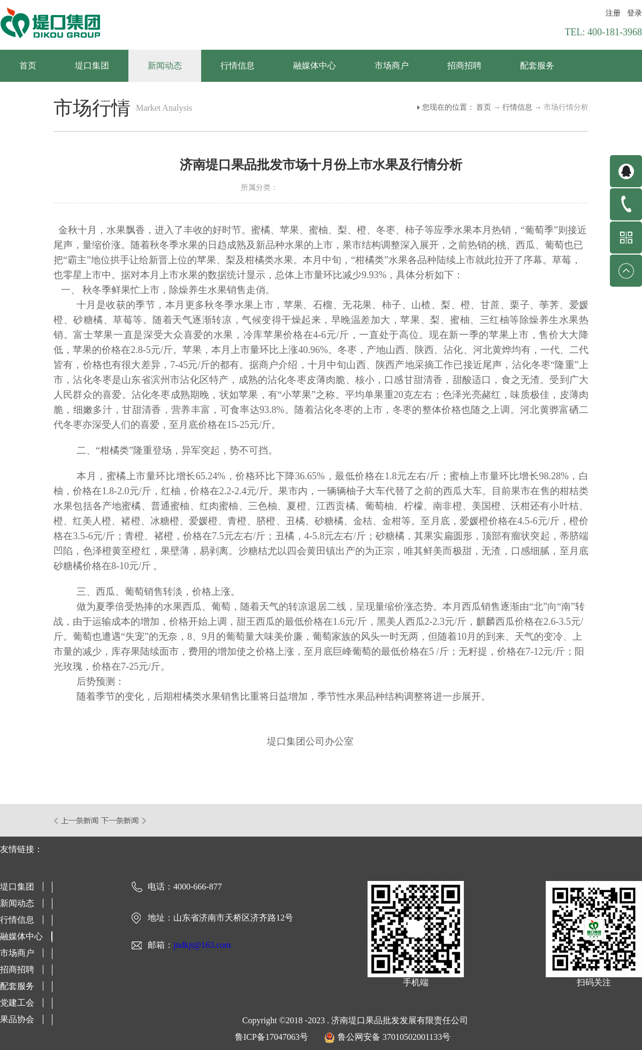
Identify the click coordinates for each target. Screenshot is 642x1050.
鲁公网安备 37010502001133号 (394, 1036)
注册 (613, 13)
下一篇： (124, 820)
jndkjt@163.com (202, 944)
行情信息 (517, 107)
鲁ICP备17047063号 (271, 1036)
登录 (634, 13)
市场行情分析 (566, 107)
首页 (27, 65)
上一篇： (77, 820)
